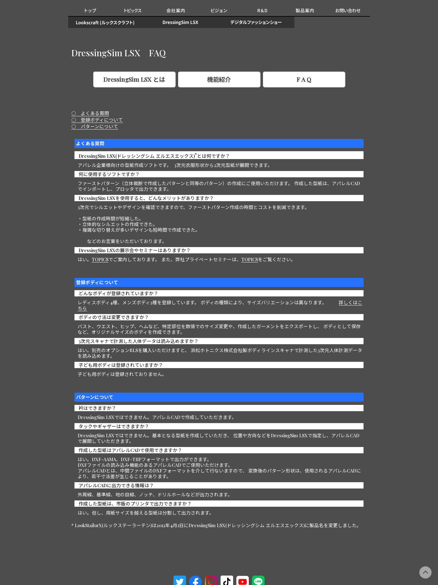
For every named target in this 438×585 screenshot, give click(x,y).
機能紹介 (219, 79)
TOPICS (100, 259)
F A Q (304, 79)
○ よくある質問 (90, 113)
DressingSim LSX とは (134, 79)
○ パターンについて (94, 126)
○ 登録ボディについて (97, 120)
